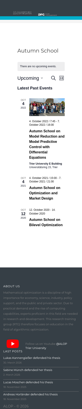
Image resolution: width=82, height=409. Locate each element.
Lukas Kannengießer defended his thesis (31, 358)
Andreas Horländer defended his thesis (30, 394)
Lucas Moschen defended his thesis (28, 382)
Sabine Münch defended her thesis (27, 370)
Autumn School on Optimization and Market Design (44, 193)
